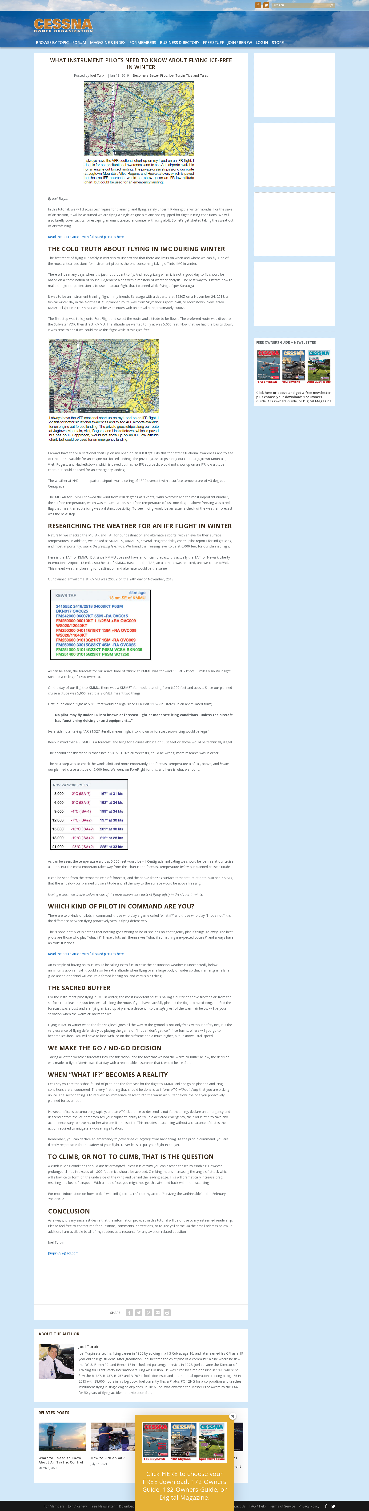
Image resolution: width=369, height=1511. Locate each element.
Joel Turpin (98, 75)
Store (278, 43)
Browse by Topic (52, 43)
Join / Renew (240, 43)
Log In (262, 43)
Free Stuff (213, 43)
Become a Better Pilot (150, 75)
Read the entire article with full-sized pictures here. (86, 236)
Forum (79, 43)
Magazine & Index (107, 43)
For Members (142, 43)
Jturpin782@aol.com (63, 1253)
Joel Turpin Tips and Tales (188, 75)
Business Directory (179, 43)
